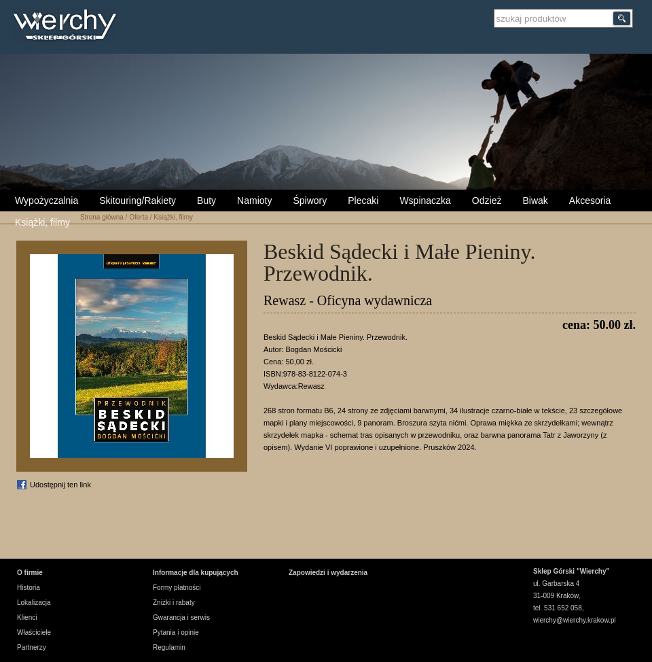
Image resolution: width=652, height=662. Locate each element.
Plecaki (363, 200)
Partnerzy (31, 647)
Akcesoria (590, 200)
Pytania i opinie (176, 632)
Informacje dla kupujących (195, 572)
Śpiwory (310, 200)
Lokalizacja (33, 602)
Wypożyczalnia (46, 200)
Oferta (138, 217)
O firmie (30, 572)
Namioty (254, 200)
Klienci (27, 617)
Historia (28, 587)
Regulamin (169, 647)
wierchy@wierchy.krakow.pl (574, 620)
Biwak (534, 200)
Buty (206, 200)
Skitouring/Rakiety (137, 200)
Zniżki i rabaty (174, 602)
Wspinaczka (424, 200)
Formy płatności (177, 587)
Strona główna (102, 217)
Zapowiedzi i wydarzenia (328, 572)
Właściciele (34, 632)
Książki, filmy (42, 222)
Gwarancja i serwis (181, 617)
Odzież (487, 200)
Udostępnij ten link (60, 485)
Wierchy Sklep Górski (68, 26)
